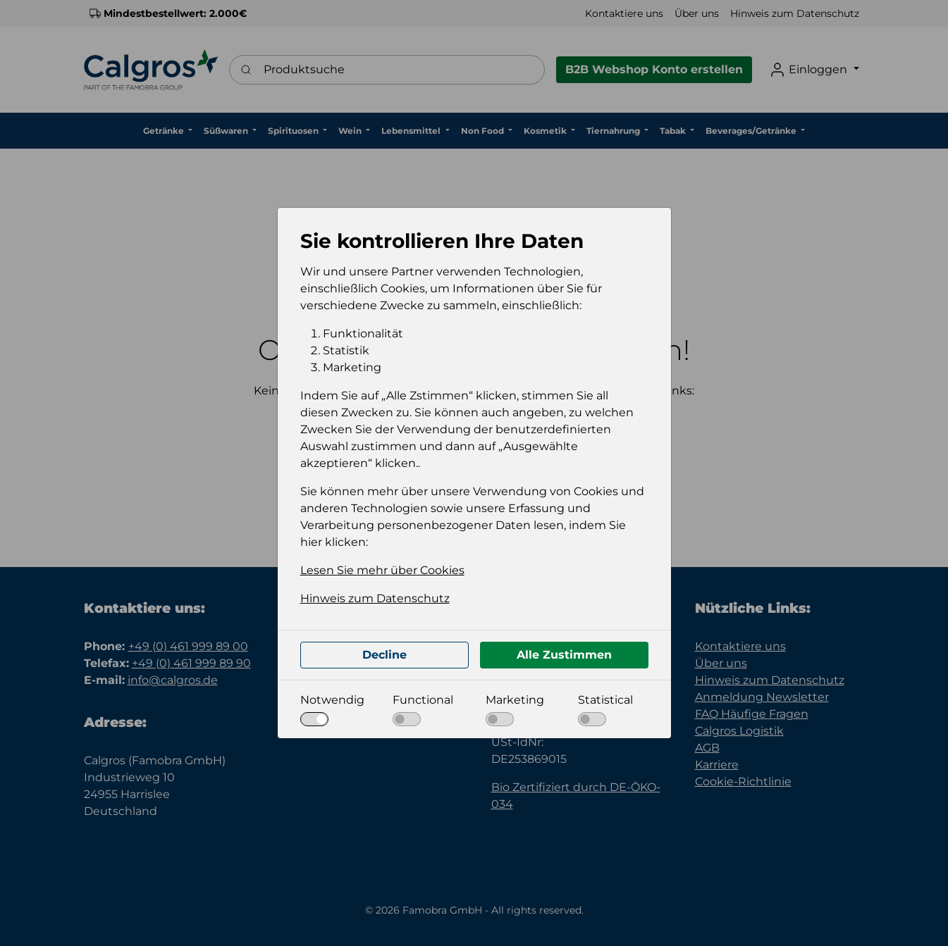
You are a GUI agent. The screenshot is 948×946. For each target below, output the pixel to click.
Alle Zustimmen (564, 654)
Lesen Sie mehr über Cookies (382, 570)
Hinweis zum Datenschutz (375, 598)
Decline (384, 654)
